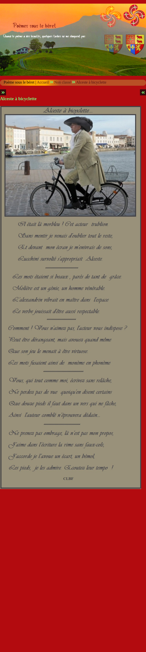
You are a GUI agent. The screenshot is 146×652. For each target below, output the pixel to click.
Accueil (43, 82)
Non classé (62, 82)
